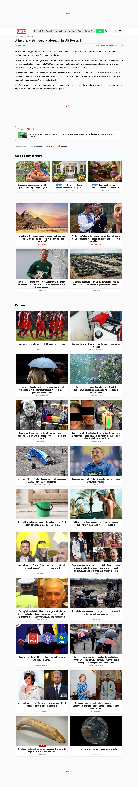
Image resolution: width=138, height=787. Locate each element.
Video (80, 31)
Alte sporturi (29, 36)
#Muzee (42, 746)
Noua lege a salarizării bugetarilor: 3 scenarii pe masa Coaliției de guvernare (42, 658)
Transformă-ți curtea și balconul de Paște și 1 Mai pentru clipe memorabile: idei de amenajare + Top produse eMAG (69, 186)
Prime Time (90, 31)
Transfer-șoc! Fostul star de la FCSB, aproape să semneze (42, 344)
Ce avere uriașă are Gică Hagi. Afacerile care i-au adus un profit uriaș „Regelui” (96, 480)
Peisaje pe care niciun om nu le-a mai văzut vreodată (95, 749)
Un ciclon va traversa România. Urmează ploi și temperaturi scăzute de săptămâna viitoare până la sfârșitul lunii (96, 390)
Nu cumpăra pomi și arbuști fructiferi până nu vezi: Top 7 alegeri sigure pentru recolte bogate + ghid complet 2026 (33, 186)
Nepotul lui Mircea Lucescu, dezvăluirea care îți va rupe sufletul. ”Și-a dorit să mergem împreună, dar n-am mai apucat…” (42, 436)
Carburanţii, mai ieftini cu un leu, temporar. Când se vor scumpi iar (96, 345)
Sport (100, 31)
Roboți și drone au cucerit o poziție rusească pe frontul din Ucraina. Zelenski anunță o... (96, 612)
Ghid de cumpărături (28, 156)
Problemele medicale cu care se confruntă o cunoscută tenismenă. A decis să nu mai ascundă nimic (96, 523)
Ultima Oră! (39, 31)
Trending (50, 31)
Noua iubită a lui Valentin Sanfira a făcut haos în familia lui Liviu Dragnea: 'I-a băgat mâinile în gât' (42, 566)
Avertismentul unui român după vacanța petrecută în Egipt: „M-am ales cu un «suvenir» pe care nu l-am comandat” (42, 239)
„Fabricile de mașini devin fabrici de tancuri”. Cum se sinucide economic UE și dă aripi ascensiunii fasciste (96, 283)
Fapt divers (42, 244)
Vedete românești (96, 244)
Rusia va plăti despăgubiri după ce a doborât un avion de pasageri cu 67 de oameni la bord (42, 480)
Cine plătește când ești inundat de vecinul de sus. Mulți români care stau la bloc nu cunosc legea (42, 523)
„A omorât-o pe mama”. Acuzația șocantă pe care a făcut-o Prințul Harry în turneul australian (42, 704)
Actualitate (61, 31)
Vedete (72, 31)
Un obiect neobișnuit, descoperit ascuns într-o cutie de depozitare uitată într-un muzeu (42, 750)
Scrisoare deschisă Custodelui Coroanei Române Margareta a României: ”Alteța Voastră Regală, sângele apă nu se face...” (96, 706)
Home (16, 36)
